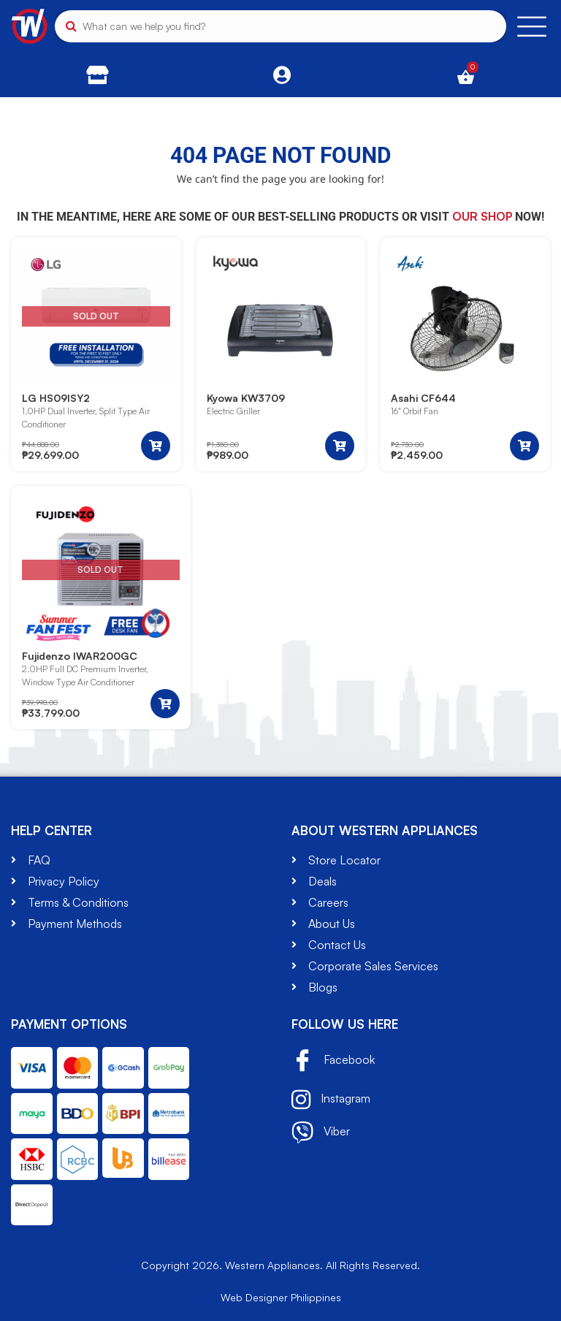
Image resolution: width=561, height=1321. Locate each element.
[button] (339, 445)
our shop (482, 216)
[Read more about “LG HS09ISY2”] (155, 445)
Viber (320, 1132)
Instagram (330, 1100)
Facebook (333, 1061)
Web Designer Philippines (281, 1297)
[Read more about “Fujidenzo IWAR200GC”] (165, 703)
